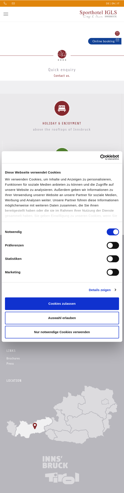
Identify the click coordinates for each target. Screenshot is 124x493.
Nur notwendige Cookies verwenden (62, 332)
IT (118, 3)
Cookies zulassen (62, 303)
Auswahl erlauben (62, 318)
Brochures (13, 358)
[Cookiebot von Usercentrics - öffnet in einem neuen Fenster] (100, 157)
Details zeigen (100, 290)
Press (10, 363)
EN (113, 3)
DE (107, 3)
